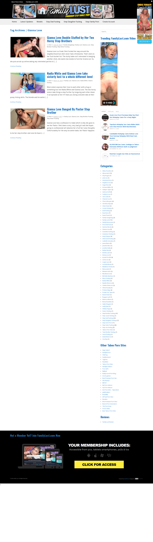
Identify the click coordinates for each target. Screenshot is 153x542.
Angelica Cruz (106, 182)
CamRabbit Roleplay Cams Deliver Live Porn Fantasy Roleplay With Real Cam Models (124, 136)
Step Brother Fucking (86, 116)
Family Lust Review (108, 422)
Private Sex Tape (107, 292)
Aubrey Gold (106, 192)
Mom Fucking (106, 278)
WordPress (126, 478)
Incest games (106, 376)
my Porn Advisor (107, 387)
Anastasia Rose (107, 180)
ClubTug (105, 355)
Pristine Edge (106, 290)
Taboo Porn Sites (107, 330)
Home (14, 22)
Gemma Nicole (106, 227)
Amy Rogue (105, 175)
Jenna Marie (106, 243)
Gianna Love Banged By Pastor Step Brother (68, 111)
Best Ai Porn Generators (109, 404)
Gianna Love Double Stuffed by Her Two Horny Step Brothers (70, 39)
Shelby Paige (106, 309)
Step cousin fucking (108, 316)
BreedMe (105, 394)
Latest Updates (26, 22)
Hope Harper (106, 236)
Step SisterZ (106, 350)
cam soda (105, 196)
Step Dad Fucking (53, 22)
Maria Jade (105, 269)
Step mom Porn (107, 323)
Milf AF (104, 383)
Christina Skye (106, 203)
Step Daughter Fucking (73, 22)
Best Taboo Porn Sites (109, 411)
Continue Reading (15, 66)
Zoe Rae (104, 339)
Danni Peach (106, 215)
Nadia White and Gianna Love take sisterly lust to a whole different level (70, 75)
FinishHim (105, 362)
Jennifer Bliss (106, 245)
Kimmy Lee (105, 255)
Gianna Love (86, 45)
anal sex (104, 178)
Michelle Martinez (107, 276)
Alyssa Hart (105, 173)
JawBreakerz (106, 392)
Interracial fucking (107, 238)
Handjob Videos (107, 366)
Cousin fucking (106, 208)
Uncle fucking (106, 334)
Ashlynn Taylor (106, 189)
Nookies (104, 399)
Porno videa (106, 408)
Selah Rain (105, 306)
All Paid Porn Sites (107, 397)
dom (50, 45)
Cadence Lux (106, 194)
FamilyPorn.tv (106, 352)
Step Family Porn (92, 22)
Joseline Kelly (106, 248)
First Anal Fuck (106, 224)
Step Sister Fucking (63, 47)
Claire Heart (106, 206)
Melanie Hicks (106, 271)
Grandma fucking (107, 231)
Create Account (109, 22)
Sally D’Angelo (106, 304)
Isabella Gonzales (107, 241)
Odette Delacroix (107, 285)
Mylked (104, 371)
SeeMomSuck (106, 357)
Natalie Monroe (107, 283)
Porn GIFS (105, 369)
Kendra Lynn (106, 252)
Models (40, 22)
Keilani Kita (105, 250)
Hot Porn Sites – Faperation (110, 390)
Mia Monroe (106, 274)
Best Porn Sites (17, 2)
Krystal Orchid (106, 257)
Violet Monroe (106, 337)
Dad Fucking (106, 210)
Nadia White (84, 80)
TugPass (105, 359)
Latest (103, 111)
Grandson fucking (107, 234)
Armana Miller (106, 187)
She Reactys (106, 380)
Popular (111, 111)
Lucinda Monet (106, 264)
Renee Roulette (106, 302)
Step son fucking (107, 327)
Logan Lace (105, 262)
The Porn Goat (106, 406)
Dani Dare (105, 213)
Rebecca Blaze (106, 299)
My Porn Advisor (107, 385)
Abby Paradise (106, 171)
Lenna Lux (105, 259)
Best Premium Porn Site (109, 378)
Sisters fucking (106, 311)
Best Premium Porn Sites (109, 401)
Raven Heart (106, 295)
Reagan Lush (106, 297)
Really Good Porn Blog (109, 373)
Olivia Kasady (106, 288)
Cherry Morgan (107, 201)
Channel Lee (106, 199)
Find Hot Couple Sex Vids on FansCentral (125, 154)
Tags (117, 111)
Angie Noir (105, 185)
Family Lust (78, 45)
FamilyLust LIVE (32, 2)
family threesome (107, 222)
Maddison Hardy (107, 266)
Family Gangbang (68, 45)
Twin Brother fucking (108, 332)
